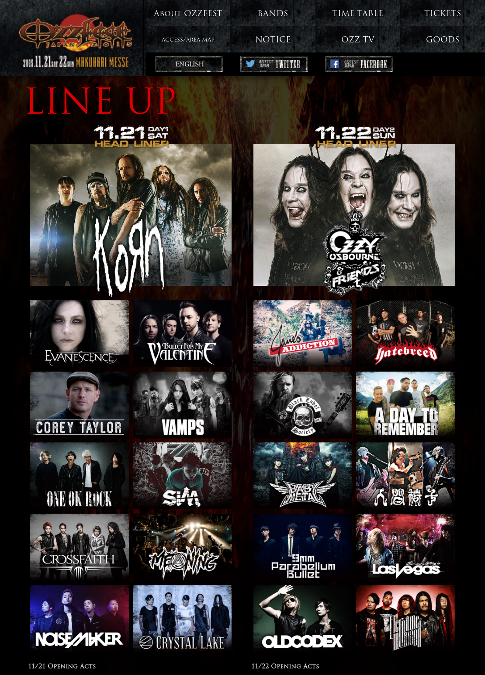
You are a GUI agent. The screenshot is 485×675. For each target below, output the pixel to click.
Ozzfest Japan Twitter (272, 65)
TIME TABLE (357, 14)
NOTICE (273, 40)
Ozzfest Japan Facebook (357, 65)
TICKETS (442, 14)
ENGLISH (188, 65)
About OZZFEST (188, 14)
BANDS (272, 14)
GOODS (442, 40)
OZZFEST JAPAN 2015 (73, 35)
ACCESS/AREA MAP (188, 40)
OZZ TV (357, 40)
